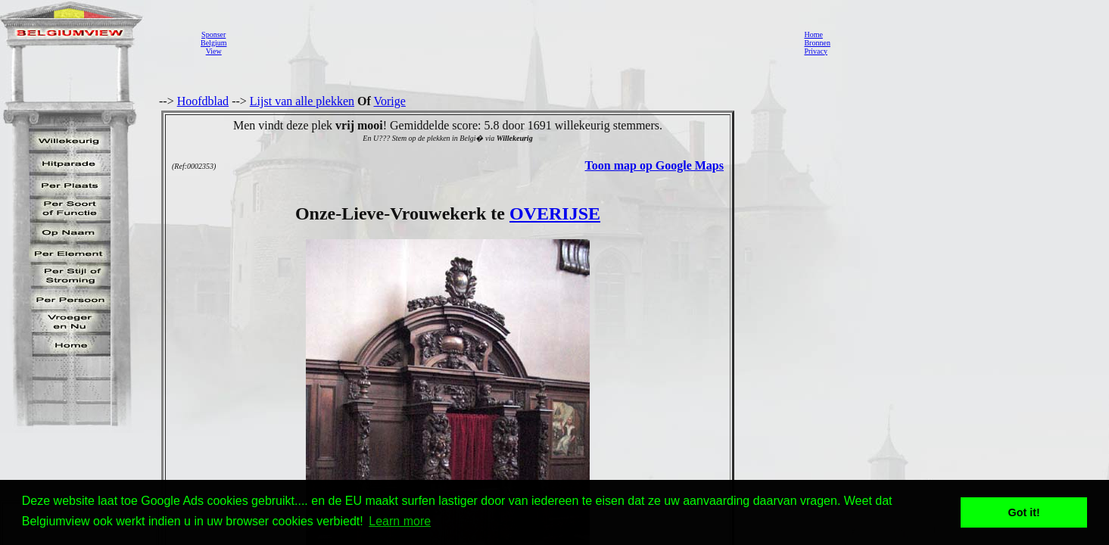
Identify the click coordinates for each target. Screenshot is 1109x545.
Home (813, 34)
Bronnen (817, 43)
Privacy (815, 51)
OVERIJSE (554, 213)
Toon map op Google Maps (654, 165)
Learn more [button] (400, 521)
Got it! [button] (1024, 512)
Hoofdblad (203, 101)
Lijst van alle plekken (302, 101)
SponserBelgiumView (213, 42)
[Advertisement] (511, 42)
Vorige (390, 101)
